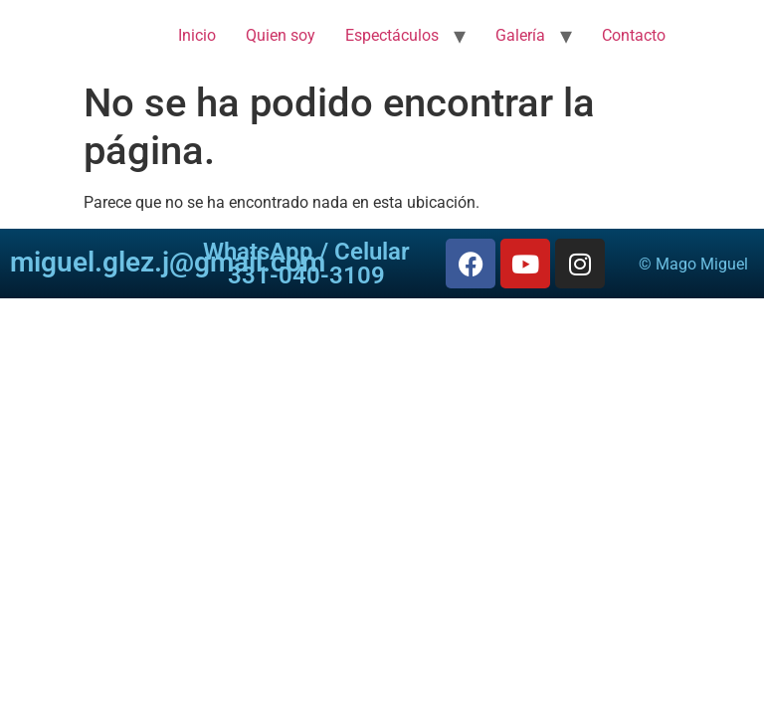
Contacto (634, 35)
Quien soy (280, 35)
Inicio (197, 35)
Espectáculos (392, 35)
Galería (520, 35)
